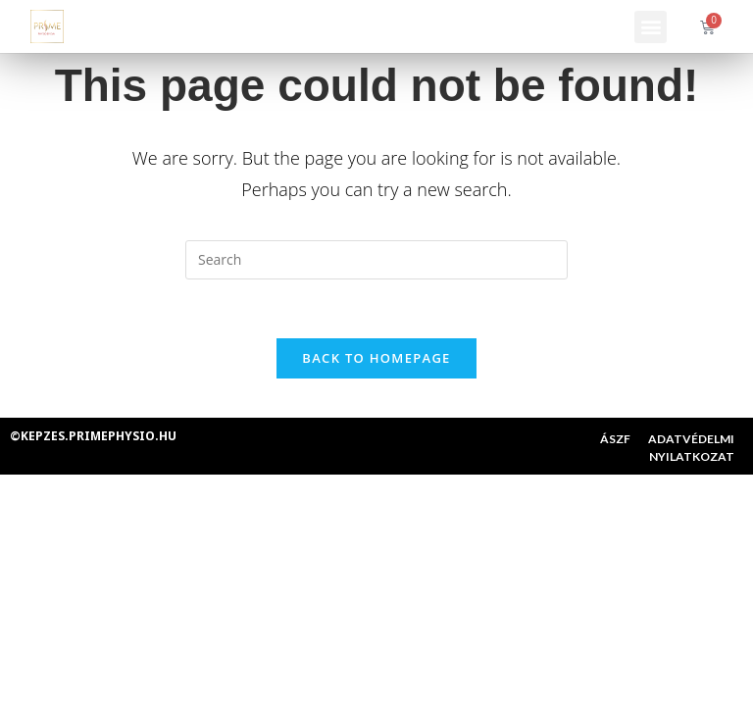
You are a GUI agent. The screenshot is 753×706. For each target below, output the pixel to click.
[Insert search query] (376, 259)
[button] (650, 27)
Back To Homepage (376, 358)
